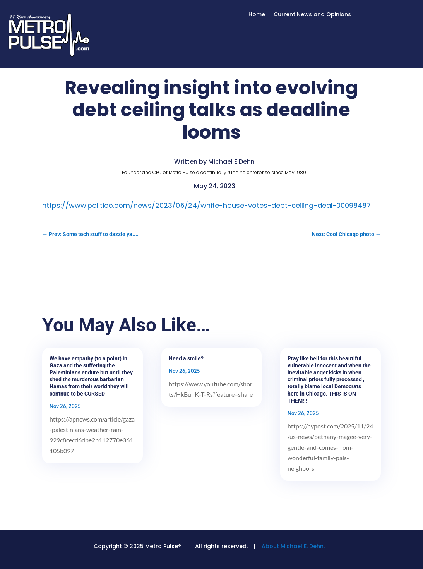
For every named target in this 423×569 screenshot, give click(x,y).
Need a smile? (186, 358)
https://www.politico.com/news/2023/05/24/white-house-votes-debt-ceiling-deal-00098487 (206, 205)
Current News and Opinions (312, 15)
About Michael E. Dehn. (293, 546)
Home (256, 15)
